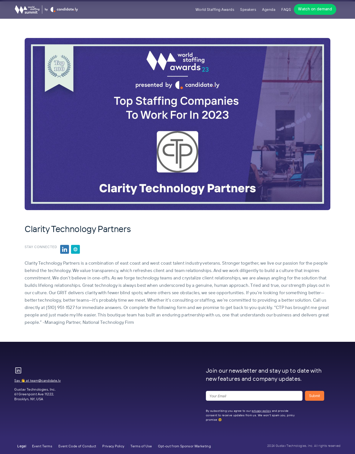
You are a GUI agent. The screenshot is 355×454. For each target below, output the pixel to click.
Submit (314, 396)
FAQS (286, 9)
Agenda (268, 9)
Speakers (248, 9)
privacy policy (261, 411)
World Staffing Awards (214, 9)
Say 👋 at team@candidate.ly (37, 380)
